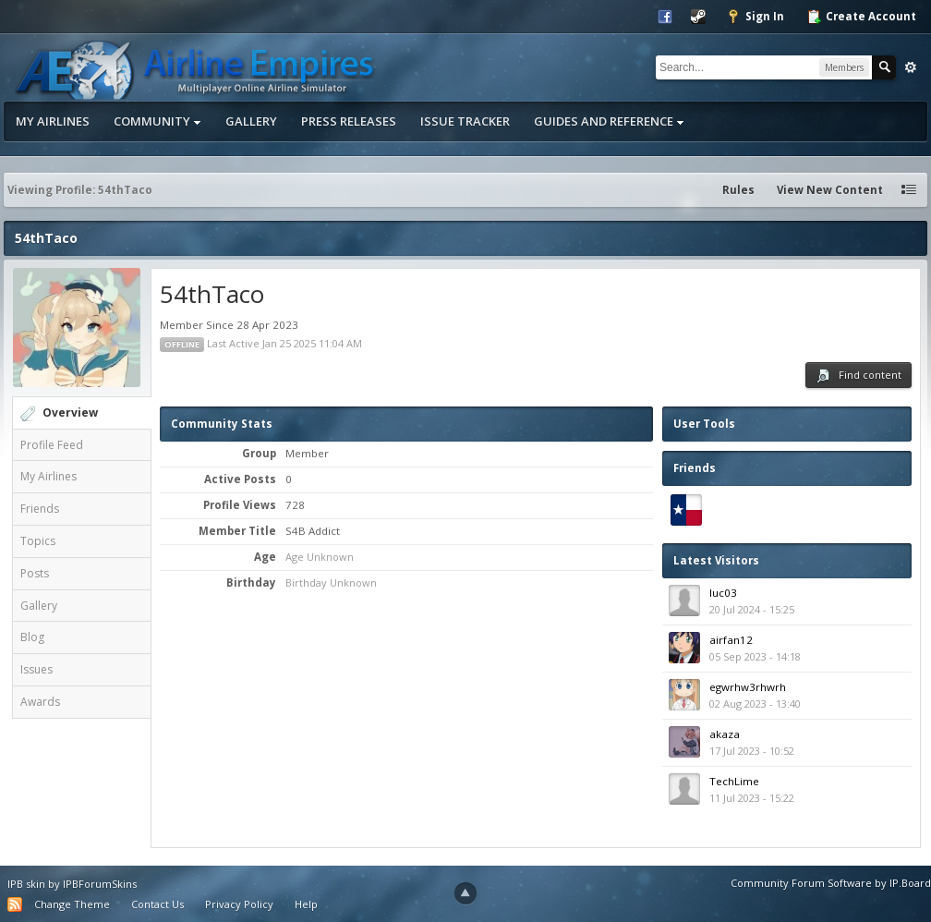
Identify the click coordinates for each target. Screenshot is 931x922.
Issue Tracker (465, 121)
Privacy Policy (239, 904)
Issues (36, 669)
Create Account (861, 16)
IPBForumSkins (100, 884)
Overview (70, 412)
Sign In (755, 16)
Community (157, 121)
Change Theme (72, 904)
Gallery (251, 121)
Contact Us (157, 904)
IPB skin (26, 884)
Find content (858, 375)
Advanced (911, 67)
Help (306, 904)
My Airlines (53, 121)
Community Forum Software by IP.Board (831, 883)
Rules (738, 190)
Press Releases (348, 121)
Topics (37, 541)
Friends (39, 508)
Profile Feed (51, 445)
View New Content (830, 190)
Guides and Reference (609, 121)
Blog (32, 637)
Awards (40, 702)
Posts (34, 573)
